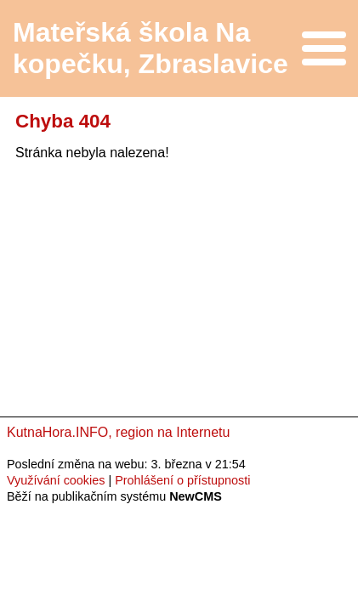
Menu (323, 48)
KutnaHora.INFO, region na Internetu (118, 432)
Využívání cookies (56, 480)
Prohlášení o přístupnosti (182, 480)
